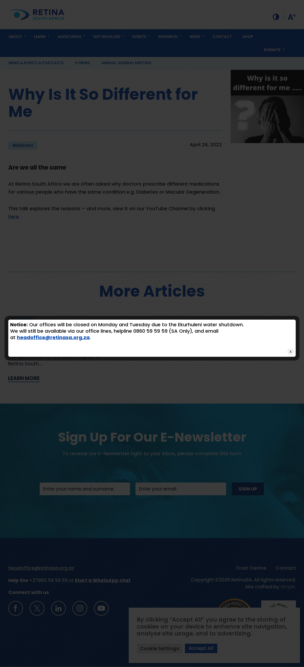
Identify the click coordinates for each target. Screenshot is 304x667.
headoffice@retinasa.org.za (53, 337)
